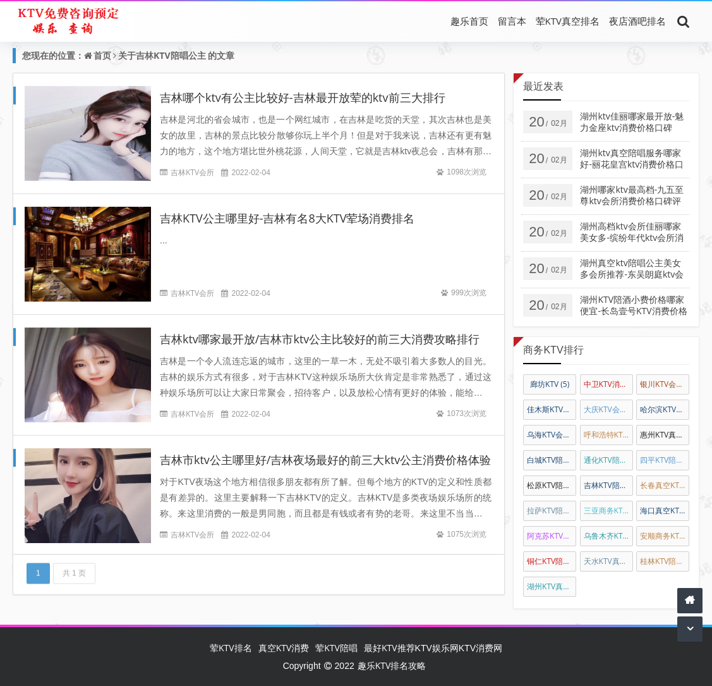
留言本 (512, 21)
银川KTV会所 (664, 384)
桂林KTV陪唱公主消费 (664, 561)
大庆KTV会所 (608, 409)
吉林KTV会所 (192, 172)
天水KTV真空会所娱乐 (608, 561)
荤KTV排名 (231, 648)
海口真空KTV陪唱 (664, 510)
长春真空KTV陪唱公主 (664, 485)
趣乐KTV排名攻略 (392, 665)
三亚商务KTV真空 (608, 510)
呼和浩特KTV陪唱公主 (608, 434)
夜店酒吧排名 (637, 21)
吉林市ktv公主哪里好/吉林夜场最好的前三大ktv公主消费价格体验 (325, 459)
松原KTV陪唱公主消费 (551, 485)
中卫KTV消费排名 (608, 384)
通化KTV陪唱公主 (608, 460)
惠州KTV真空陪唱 (664, 434)
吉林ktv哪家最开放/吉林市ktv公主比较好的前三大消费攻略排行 (320, 338)
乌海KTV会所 (551, 434)
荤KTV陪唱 (336, 648)
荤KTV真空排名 (568, 21)
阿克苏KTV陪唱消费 (551, 535)
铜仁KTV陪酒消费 (551, 561)
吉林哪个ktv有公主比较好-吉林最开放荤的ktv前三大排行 (302, 97)
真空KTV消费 (284, 648)
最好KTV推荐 (389, 648)
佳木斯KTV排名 (551, 409)
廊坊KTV (549, 384)
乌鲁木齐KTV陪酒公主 (608, 535)
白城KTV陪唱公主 (551, 460)
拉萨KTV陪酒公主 (551, 510)
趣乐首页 (469, 21)
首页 (102, 55)
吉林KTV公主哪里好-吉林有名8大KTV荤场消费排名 (287, 218)
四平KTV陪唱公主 (664, 460)
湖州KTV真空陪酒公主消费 (551, 586)
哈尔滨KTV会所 (664, 409)
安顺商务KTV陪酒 (664, 535)
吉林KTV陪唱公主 (171, 55)
